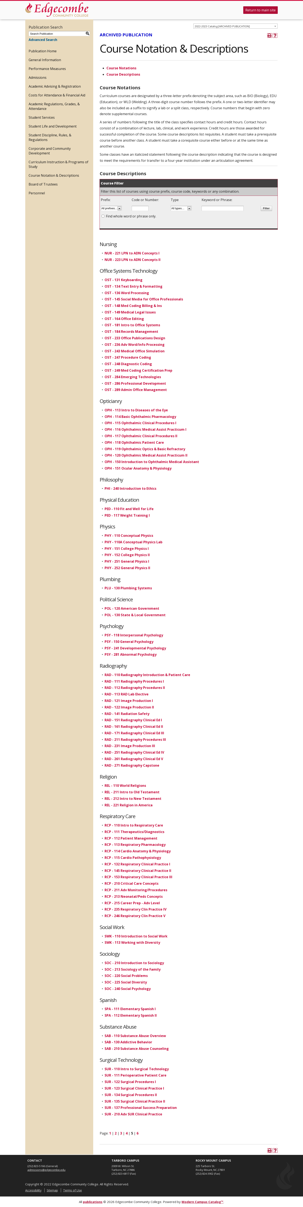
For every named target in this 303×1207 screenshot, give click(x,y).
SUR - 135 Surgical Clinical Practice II (135, 1101)
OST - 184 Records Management (131, 331)
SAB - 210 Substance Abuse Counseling (137, 1048)
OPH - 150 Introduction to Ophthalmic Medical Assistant (152, 461)
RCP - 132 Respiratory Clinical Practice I (137, 864)
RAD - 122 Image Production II (129, 707)
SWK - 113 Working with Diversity (132, 942)
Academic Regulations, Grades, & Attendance (54, 106)
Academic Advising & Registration (55, 86)
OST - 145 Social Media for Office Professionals (144, 299)
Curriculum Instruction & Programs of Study (58, 164)
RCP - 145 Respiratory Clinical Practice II (138, 870)
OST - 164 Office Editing (124, 318)
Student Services (42, 117)
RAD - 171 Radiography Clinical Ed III (134, 733)
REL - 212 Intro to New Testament (133, 798)
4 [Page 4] (127, 1133)
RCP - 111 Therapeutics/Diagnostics (134, 831)
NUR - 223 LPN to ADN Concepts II (133, 259)
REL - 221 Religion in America (129, 805)
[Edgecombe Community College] (56, 9)
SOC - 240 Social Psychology (128, 988)
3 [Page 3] (121, 1133)
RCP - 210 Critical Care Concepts (131, 883)
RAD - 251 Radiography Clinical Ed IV (134, 752)
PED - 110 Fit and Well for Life (129, 509)
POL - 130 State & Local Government (135, 615)
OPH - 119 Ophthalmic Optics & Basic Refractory (145, 449)
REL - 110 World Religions (125, 785)
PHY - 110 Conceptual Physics (129, 535)
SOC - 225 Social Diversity (126, 982)
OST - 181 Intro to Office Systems (132, 325)
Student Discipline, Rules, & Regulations (50, 137)
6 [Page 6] (137, 1133)
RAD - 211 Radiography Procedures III (135, 739)
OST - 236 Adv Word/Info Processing (135, 344)
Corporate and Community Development (50, 150)
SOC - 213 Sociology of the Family (133, 969)
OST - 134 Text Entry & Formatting (133, 286)
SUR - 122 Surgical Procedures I (130, 1081)
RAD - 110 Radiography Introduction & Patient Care (147, 675)
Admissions (38, 77)
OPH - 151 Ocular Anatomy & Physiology (138, 468)
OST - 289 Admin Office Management (136, 389)
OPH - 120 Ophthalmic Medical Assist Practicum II (146, 455)
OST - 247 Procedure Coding (128, 357)
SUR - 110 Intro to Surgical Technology (137, 1069)
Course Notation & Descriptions (54, 175)
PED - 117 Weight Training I (127, 515)
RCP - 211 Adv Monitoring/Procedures (136, 890)
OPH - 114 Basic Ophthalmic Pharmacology (140, 416)
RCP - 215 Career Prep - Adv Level (132, 903)
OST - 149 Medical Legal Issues (130, 312)
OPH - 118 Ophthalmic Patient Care (134, 442)
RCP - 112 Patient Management (131, 838)
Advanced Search (43, 39)
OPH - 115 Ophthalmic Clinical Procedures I (140, 423)
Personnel (37, 193)
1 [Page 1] (110, 1133)
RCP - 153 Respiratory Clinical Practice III (138, 877)
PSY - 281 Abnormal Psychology (131, 654)
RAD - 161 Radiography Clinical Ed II (134, 726)
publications (92, 1202)
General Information (45, 60)
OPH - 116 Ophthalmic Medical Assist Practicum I (145, 429)
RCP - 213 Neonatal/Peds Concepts (134, 896)
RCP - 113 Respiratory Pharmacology (135, 844)
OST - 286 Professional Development (135, 383)
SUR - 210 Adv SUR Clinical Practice (133, 1114)
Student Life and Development (53, 126)
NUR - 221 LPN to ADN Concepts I (132, 253)
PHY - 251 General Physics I (127, 561)
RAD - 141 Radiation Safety (127, 713)
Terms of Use (72, 1190)
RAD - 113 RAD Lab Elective (127, 694)
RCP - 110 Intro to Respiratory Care (134, 825)
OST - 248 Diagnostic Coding (128, 364)
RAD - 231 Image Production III (130, 746)
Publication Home (43, 51)
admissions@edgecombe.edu (46, 1170)
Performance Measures (47, 68)
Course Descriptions (123, 74)
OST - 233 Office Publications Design (135, 338)
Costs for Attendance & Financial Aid (57, 95)
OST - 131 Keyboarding (123, 280)
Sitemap (52, 1190)
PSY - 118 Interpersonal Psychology (134, 635)
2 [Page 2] (116, 1133)
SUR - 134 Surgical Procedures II (131, 1094)
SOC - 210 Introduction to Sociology (134, 963)
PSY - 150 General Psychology (129, 641)
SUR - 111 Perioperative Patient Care (135, 1075)
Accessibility (33, 1190)
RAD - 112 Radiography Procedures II (135, 687)
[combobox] (235, 26)
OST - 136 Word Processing (127, 293)
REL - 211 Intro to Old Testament (132, 792)
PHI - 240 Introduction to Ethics (130, 488)
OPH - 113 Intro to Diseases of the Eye (136, 410)
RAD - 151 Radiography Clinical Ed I (133, 720)
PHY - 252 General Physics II (127, 568)
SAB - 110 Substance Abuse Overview (135, 1035)
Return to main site (260, 10)
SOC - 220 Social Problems (126, 975)
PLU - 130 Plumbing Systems (128, 588)
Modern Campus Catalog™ (202, 1202)
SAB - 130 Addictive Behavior (128, 1042)
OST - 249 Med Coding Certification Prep (138, 370)
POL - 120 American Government (132, 608)
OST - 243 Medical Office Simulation (135, 351)
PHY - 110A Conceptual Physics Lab (133, 542)
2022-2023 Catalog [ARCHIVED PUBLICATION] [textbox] (222, 26)
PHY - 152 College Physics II (127, 555)
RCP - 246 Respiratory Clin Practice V (135, 915)
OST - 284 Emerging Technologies (133, 377)
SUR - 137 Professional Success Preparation (141, 1107)
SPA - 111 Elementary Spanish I (130, 1009)
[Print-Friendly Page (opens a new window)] (269, 35)
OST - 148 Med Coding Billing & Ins (133, 305)
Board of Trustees (43, 184)
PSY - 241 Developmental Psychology (135, 648)
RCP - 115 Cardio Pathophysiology (133, 857)
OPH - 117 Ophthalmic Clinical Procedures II (141, 436)
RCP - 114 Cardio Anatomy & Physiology (138, 851)
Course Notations (121, 68)
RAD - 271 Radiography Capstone (132, 765)
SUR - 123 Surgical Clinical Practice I (134, 1088)
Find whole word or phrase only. (131, 216)
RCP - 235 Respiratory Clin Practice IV (135, 909)
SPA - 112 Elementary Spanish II (131, 1015)
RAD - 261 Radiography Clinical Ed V (134, 759)
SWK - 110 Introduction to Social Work (136, 936)
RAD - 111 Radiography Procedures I (134, 681)
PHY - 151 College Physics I (127, 548)
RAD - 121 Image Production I (129, 700)
